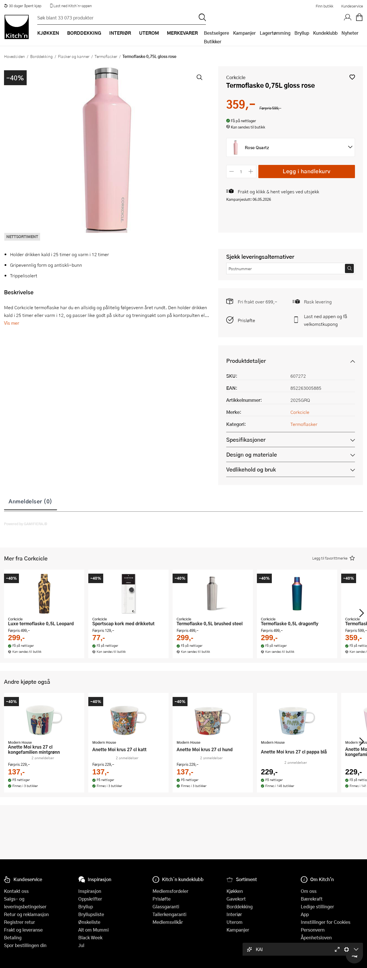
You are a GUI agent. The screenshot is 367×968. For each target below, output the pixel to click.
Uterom (235, 922)
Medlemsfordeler (170, 891)
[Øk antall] (250, 171)
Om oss (309, 891)
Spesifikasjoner (246, 439)
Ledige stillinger (317, 906)
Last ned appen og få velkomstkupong (325, 320)
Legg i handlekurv (307, 171)
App (305, 914)
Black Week (90, 937)
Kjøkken (235, 891)
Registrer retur (19, 922)
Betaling (13, 937)
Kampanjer (244, 33)
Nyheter (349, 33)
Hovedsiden (14, 56)
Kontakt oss (16, 891)
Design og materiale (251, 454)
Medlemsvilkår (168, 922)
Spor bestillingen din (25, 945)
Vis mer (11, 323)
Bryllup (301, 33)
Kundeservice (352, 6)
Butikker (212, 41)
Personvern (313, 929)
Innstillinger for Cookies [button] (325, 922)
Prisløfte (246, 320)
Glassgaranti (166, 906)
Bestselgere (216, 33)
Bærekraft (312, 898)
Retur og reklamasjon (26, 914)
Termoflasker (106, 56)
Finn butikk (324, 6)
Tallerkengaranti (169, 914)
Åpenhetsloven (316, 937)
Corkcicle (235, 77)
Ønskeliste (89, 922)
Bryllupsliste (91, 914)
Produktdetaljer (246, 361)
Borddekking (41, 56)
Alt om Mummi (93, 929)
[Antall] (241, 171)
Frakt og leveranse (23, 929)
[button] (352, 77)
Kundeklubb (325, 33)
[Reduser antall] (232, 171)
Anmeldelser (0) (30, 501)
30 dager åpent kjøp (22, 5)
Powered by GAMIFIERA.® (25, 523)
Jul (81, 945)
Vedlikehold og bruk (251, 469)
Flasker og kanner (73, 56)
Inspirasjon (89, 891)
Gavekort (236, 898)
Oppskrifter (90, 898)
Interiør (234, 914)
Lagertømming (275, 33)
